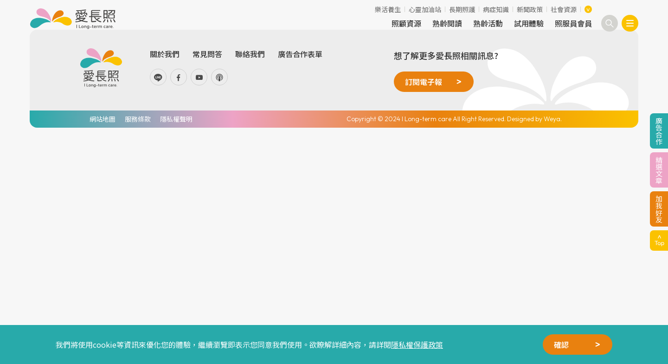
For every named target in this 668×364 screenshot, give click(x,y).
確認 (561, 344)
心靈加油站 (425, 9)
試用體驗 (529, 23)
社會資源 (564, 9)
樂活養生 (388, 9)
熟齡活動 (488, 23)
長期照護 (462, 9)
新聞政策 (530, 9)
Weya (552, 119)
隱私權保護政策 (417, 344)
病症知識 (496, 9)
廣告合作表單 (300, 53)
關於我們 (165, 53)
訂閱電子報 (423, 81)
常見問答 (207, 53)
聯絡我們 (250, 53)
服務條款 (138, 119)
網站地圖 (103, 119)
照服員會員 (573, 23)
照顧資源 (406, 23)
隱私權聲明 (176, 119)
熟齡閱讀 (447, 23)
